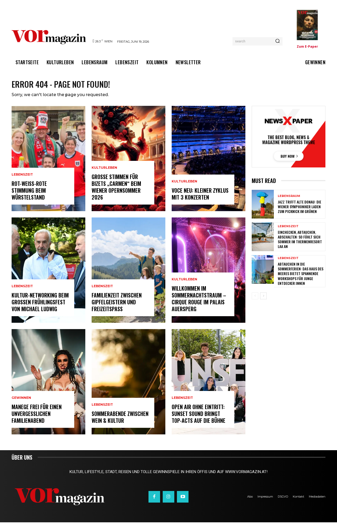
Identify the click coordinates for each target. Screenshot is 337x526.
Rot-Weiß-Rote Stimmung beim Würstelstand (29, 194)
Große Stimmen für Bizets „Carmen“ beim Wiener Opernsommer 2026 (116, 190)
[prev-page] (255, 299)
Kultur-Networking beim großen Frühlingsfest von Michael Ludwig (40, 305)
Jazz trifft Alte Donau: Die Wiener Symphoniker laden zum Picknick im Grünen (299, 209)
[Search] (277, 41)
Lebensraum (289, 199)
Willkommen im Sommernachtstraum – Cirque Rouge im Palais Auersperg (199, 302)
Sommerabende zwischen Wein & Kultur (120, 420)
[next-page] (263, 299)
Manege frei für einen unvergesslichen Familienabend (37, 417)
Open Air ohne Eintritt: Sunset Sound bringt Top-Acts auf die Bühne (198, 417)
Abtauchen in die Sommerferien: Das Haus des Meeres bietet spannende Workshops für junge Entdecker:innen (300, 277)
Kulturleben (104, 171)
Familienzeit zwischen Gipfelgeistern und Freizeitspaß (117, 305)
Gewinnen (21, 401)
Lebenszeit (22, 178)
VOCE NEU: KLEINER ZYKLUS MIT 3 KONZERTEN (200, 197)
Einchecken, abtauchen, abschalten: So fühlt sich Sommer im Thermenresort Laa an (300, 243)
